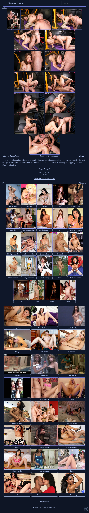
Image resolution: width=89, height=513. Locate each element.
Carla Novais (44, 471)
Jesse (72, 399)
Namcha (76, 254)
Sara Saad (17, 376)
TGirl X (4, 8)
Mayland (45, 206)
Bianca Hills (13, 206)
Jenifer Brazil (44, 376)
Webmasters (44, 502)
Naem (68, 302)
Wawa (52, 302)
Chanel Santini (13, 278)
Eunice (44, 423)
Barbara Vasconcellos (44, 495)
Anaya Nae (17, 328)
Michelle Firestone (44, 328)
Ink (60, 206)
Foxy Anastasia (29, 278)
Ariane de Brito (29, 254)
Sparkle (13, 230)
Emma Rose (14, 156)
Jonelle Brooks (72, 328)
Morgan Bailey (72, 423)
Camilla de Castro (44, 230)
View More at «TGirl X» (44, 178)
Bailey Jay (72, 471)
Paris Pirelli (72, 376)
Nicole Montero (17, 399)
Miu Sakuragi (44, 278)
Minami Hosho (17, 471)
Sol (21, 302)
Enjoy (17, 352)
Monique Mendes (13, 254)
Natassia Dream (75, 278)
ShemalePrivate (16, 3)
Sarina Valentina (28, 230)
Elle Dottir (44, 352)
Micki (17, 447)
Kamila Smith (75, 206)
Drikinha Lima (17, 423)
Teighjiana (28, 206)
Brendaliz (60, 254)
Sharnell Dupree (71, 447)
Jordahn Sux (44, 254)
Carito (60, 278)
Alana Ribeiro (17, 495)
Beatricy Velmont (76, 230)
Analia (37, 302)
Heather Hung (72, 495)
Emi (60, 230)
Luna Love (71, 352)
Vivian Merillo (44, 399)
